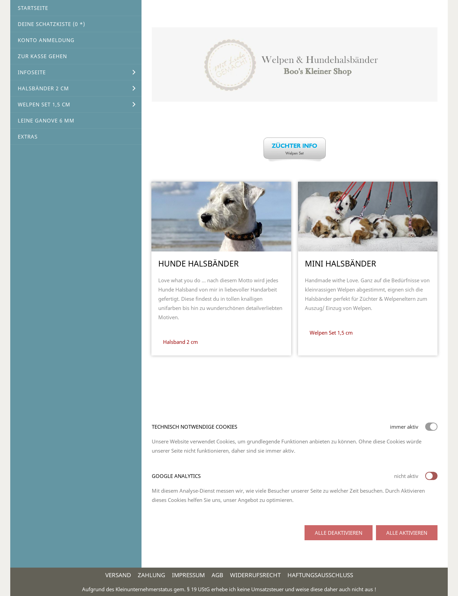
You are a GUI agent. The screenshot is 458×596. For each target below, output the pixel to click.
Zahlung (151, 575)
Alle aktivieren (406, 532)
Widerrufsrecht (255, 575)
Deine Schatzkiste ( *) (51, 24)
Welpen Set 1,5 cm (44, 104)
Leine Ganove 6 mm (46, 120)
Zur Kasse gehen (42, 56)
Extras (28, 136)
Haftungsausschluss (320, 575)
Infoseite (32, 72)
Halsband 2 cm (180, 341)
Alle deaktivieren (338, 532)
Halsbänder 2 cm (43, 88)
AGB (217, 575)
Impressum (188, 575)
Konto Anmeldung (46, 40)
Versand (118, 575)
